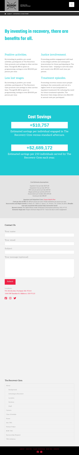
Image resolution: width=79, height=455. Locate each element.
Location (11, 398)
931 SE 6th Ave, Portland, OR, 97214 (18, 291)
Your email (39, 242)
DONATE (56, 449)
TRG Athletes (11, 439)
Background (13, 390)
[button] (71, 4)
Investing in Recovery (16, 394)
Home (8, 418)
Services (11, 402)
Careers (8, 410)
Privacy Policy (10, 427)
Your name (39, 233)
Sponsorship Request (13, 435)
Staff (10, 406)
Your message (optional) (39, 259)
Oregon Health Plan (49, 199)
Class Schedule (11, 414)
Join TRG (9, 423)
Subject (39, 250)
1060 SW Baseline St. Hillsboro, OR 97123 (20, 293)
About (8, 385)
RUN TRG (9, 431)
